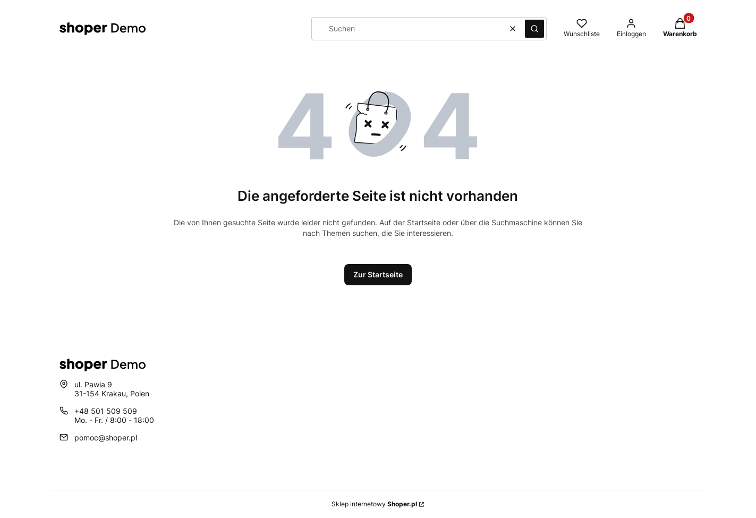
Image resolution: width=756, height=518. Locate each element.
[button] (534, 29)
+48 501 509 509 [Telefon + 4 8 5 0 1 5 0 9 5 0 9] (105, 410)
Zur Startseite (378, 274)
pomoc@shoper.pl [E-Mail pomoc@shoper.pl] (105, 437)
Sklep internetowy (374, 504)
